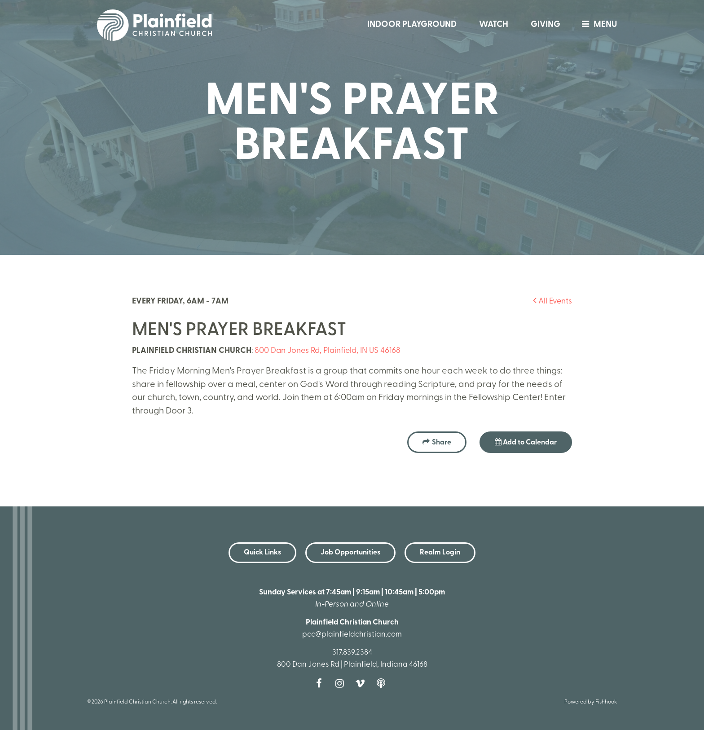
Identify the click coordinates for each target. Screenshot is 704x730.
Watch (493, 25)
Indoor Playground (412, 25)
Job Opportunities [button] (350, 552)
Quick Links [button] (262, 552)
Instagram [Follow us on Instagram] (342, 683)
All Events (552, 301)
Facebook (321, 683)
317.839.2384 (352, 652)
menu (597, 25)
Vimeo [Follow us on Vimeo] (362, 683)
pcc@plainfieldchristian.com (352, 634)
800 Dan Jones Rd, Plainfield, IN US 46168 (327, 351)
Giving (545, 25)
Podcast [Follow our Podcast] (383, 683)
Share (441, 442)
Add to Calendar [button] (526, 442)
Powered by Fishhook (590, 702)
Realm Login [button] (440, 552)
